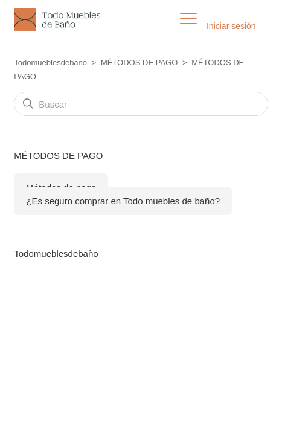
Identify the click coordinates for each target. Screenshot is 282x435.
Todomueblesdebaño (50, 62)
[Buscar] (141, 104)
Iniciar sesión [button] (231, 26)
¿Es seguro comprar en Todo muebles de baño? (123, 201)
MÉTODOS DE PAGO (139, 62)
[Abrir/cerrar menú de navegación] (188, 19)
